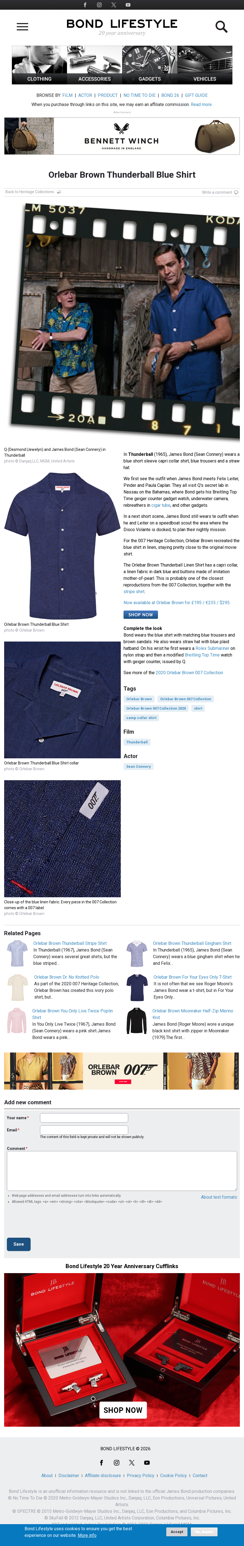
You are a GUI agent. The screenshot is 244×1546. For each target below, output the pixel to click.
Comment (16, 1148)
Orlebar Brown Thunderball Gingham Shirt (192, 943)
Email (12, 1130)
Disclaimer (68, 1475)
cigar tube (160, 505)
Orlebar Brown (139, 699)
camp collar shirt (141, 718)
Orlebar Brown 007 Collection (185, 699)
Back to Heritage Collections (30, 192)
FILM (67, 95)
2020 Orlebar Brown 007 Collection (189, 672)
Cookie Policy (173, 1475)
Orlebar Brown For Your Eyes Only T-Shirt (193, 977)
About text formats (219, 1197)
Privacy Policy (140, 1475)
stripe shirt (134, 591)
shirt (198, 708)
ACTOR (85, 95)
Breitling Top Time (202, 655)
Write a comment (217, 192)
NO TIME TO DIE (139, 95)
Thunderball (137, 742)
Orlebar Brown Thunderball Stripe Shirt (70, 943)
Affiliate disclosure (103, 1475)
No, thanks (204, 1532)
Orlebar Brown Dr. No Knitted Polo (66, 977)
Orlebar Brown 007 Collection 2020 (156, 708)
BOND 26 (170, 95)
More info (87, 1535)
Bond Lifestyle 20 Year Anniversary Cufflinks (122, 1266)
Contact (200, 1475)
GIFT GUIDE (196, 95)
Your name (16, 1118)
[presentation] (49, 1222)
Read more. (202, 104)
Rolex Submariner (212, 648)
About (47, 1475)
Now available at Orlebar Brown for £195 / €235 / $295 (177, 602)
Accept (177, 1532)
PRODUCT (108, 95)
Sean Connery (138, 766)
